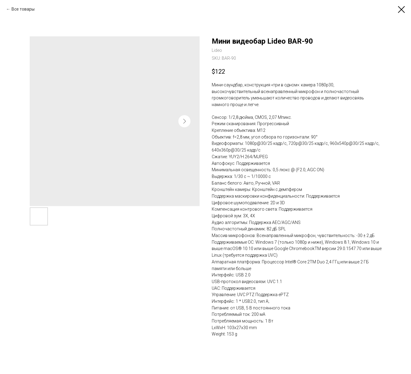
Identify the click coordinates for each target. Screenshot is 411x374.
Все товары (23, 9)
